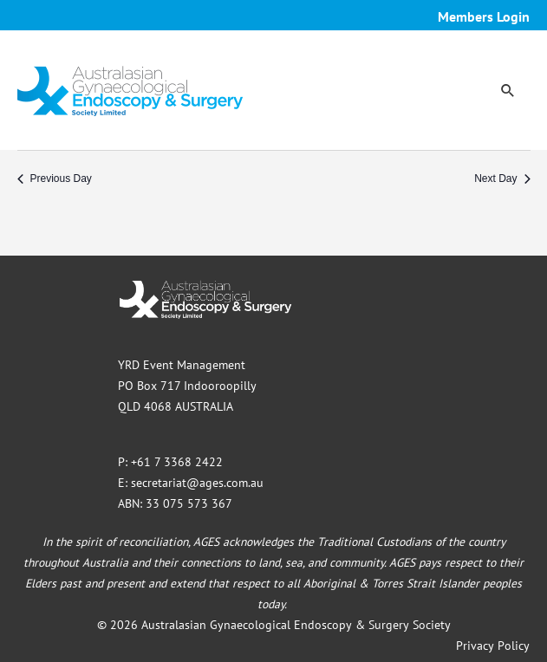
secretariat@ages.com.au (197, 482)
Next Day (502, 178)
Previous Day (54, 178)
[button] (508, 90)
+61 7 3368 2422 (177, 462)
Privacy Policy (493, 645)
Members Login (484, 16)
